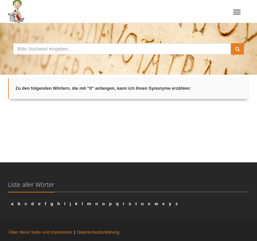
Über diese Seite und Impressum (40, 232)
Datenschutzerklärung (98, 232)
